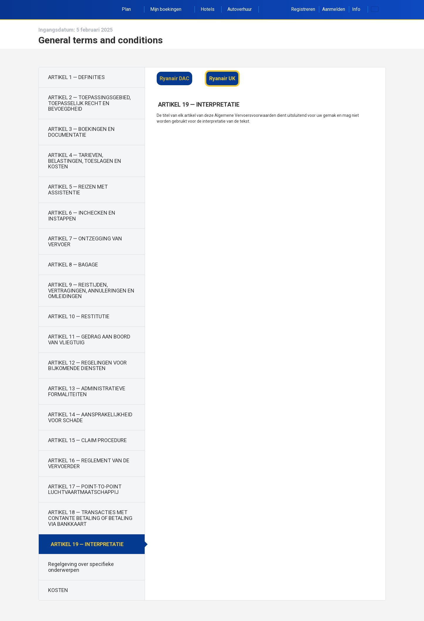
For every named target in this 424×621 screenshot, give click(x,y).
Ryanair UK (222, 78)
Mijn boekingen (169, 9)
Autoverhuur (239, 9)
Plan (129, 9)
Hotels (207, 9)
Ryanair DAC (174, 78)
